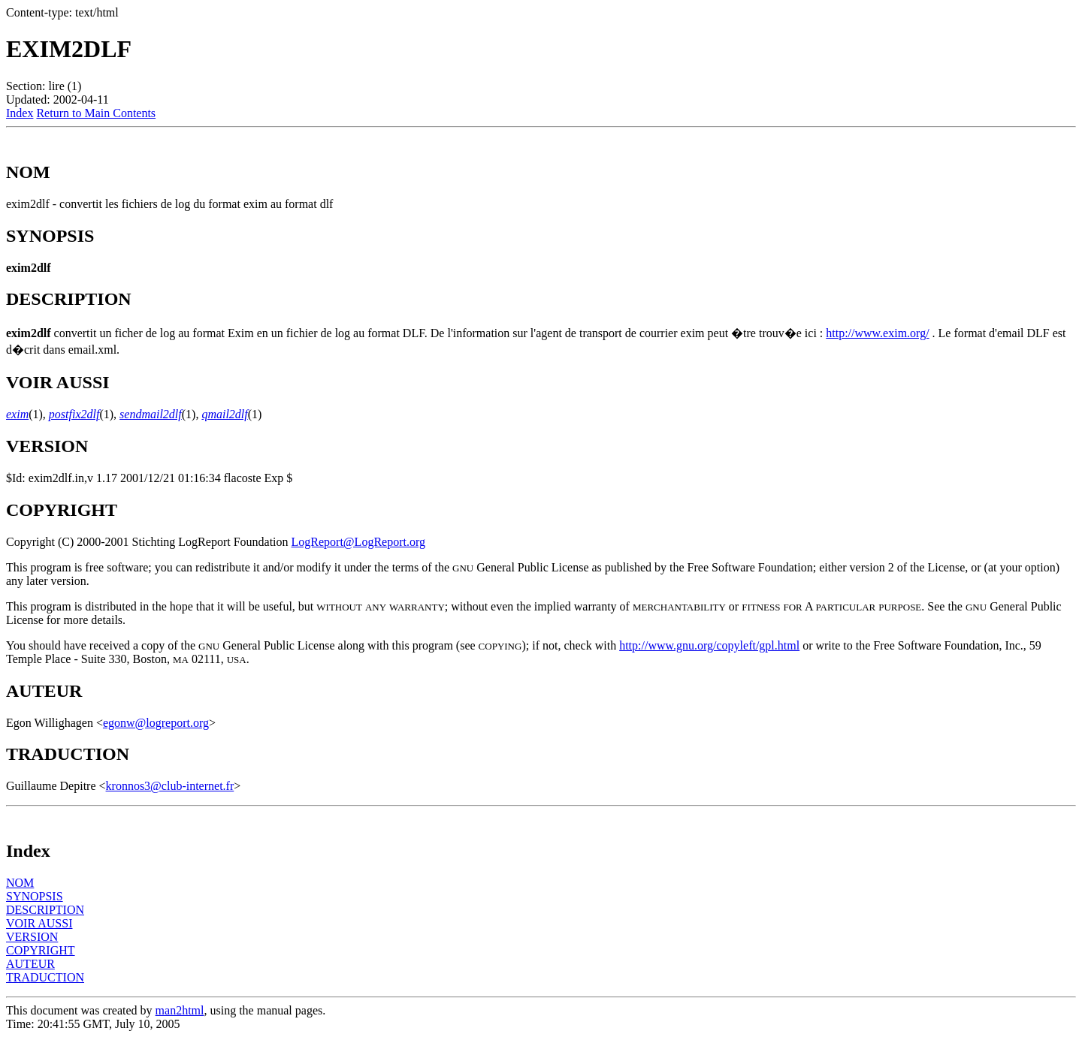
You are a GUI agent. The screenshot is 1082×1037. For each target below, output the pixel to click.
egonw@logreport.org (156, 722)
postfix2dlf (74, 414)
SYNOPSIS (34, 896)
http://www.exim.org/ (877, 333)
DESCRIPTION (45, 909)
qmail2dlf (224, 414)
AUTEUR (30, 963)
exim (17, 414)
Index (19, 113)
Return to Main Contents (96, 113)
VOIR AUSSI (39, 923)
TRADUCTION (45, 977)
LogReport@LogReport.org (358, 541)
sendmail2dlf (150, 414)
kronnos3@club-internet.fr (170, 785)
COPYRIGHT (40, 950)
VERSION (32, 936)
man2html (180, 1010)
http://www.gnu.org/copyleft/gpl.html (709, 645)
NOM (20, 882)
